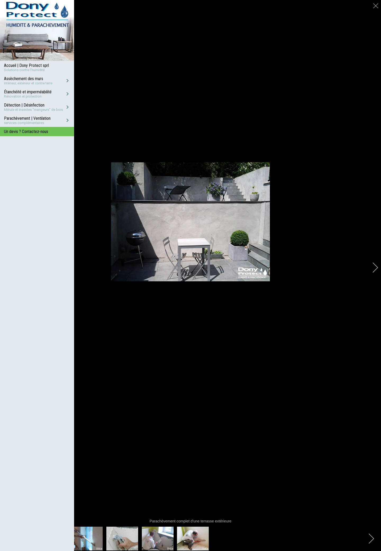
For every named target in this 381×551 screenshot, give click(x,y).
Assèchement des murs (23, 78)
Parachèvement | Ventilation (27, 118)
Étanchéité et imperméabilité (28, 91)
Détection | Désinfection (24, 105)
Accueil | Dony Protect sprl (26, 65)
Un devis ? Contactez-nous (26, 131)
